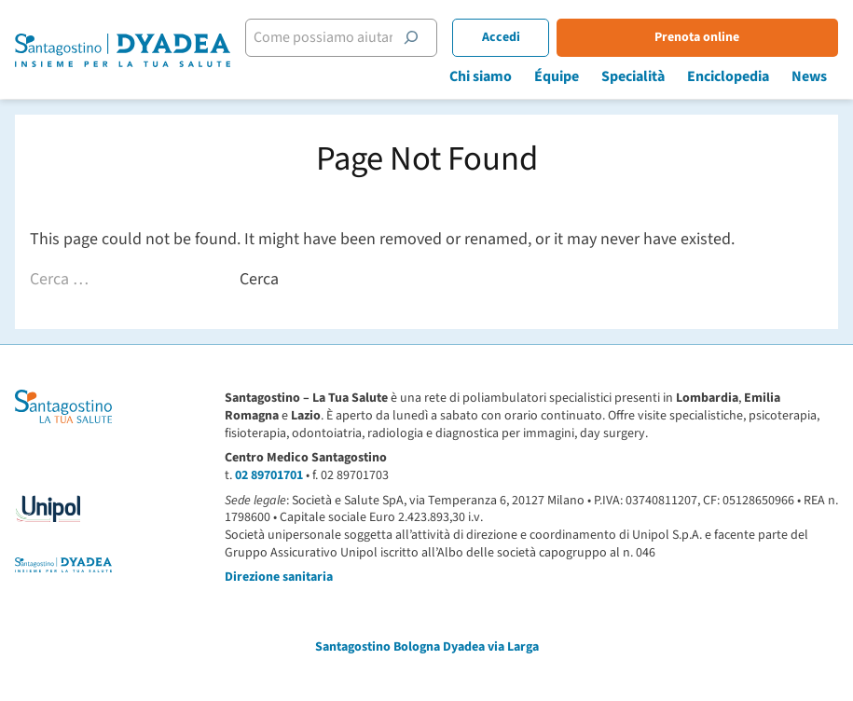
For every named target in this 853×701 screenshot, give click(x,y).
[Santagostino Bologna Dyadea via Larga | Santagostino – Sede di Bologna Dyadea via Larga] (122, 50)
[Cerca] (411, 37)
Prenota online (696, 37)
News (809, 76)
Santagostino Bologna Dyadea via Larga (427, 647)
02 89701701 (269, 475)
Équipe (556, 76)
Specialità (633, 76)
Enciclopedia (728, 76)
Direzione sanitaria (279, 577)
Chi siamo (480, 76)
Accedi (501, 37)
